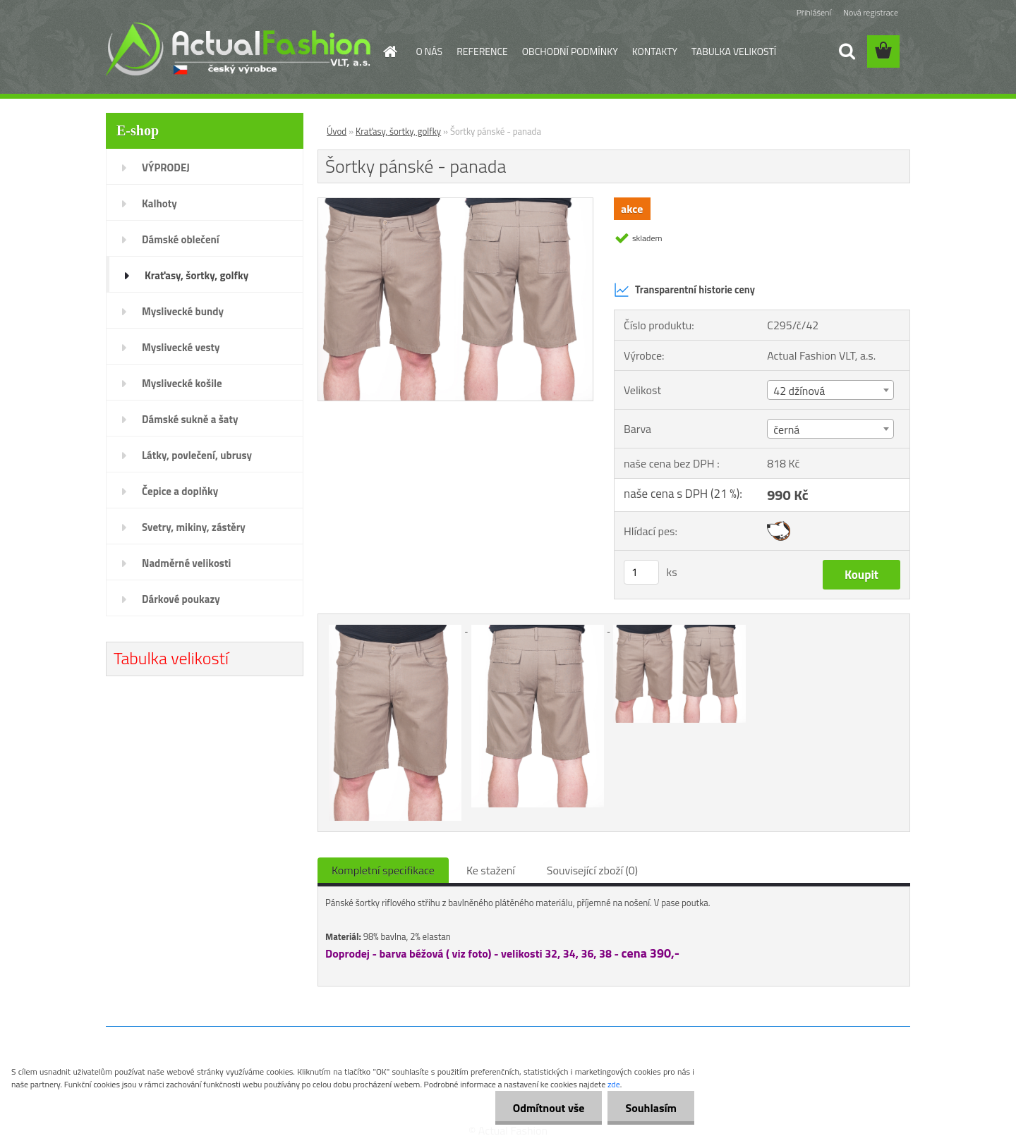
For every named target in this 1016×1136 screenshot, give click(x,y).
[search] (846, 51)
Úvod (336, 131)
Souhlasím (651, 1107)
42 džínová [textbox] (799, 390)
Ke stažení (490, 870)
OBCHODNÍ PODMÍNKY (570, 51)
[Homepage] (389, 51)
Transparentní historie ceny (684, 290)
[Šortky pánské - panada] (455, 203)
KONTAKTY (654, 51)
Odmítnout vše (549, 1107)
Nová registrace (870, 12)
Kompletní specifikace (383, 870)
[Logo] (238, 48)
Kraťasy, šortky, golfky (398, 131)
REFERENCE (482, 51)
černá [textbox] (786, 429)
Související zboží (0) (592, 870)
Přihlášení (814, 12)
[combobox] (830, 390)
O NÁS (429, 51)
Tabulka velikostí (171, 658)
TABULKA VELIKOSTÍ (733, 51)
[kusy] (641, 572)
